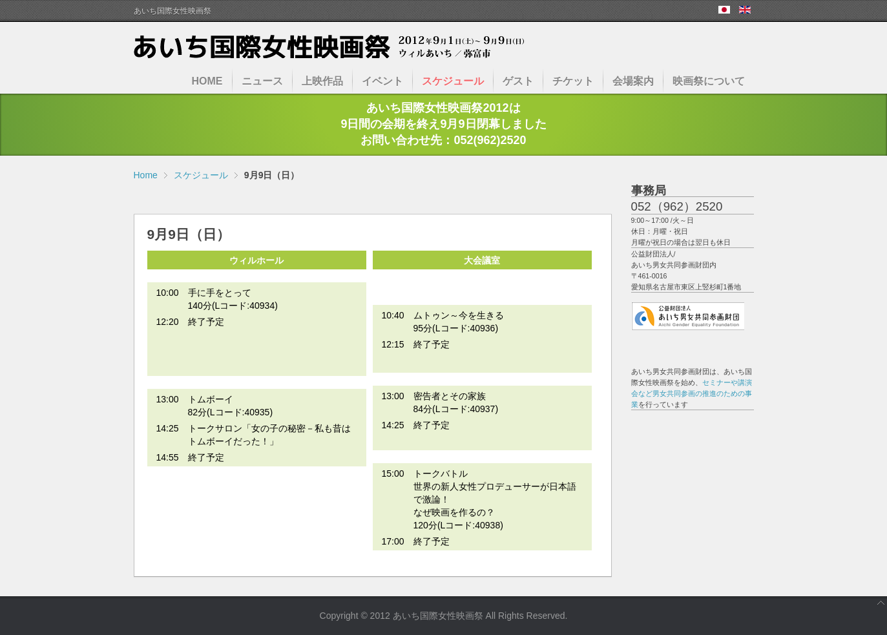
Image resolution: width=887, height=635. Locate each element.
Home (146, 175)
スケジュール (201, 175)
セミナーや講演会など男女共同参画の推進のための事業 (691, 393)
